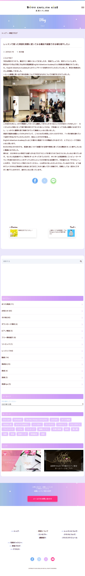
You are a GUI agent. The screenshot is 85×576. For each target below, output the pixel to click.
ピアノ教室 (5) (7, 331)
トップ (4, 33)
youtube (54, 420)
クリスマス (49, 424)
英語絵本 (34, 434)
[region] (22, 203)
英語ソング (22, 434)
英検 (5, 434)
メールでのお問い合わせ (45, 499)
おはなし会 (7, 424)
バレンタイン (75, 424)
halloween (18, 420)
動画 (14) (5, 357)
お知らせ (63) (7, 311)
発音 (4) (5, 371)
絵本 (66, 429)
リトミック (30, 429)
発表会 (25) (6, 364)
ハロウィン (62, 424)
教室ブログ (13, 33)
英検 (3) (5, 377)
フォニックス (8, 429)
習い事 (75, 429)
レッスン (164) (7, 351)
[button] (82, 7)
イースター (37, 424)
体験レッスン (44, 429)
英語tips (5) (6, 384)
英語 (12, 434)
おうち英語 (66, 420)
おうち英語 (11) (8, 304)
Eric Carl (6, 420)
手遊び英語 (57, 429)
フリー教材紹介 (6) (9, 337)
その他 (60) (6, 317)
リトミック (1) (7, 344)
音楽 (43, 434)
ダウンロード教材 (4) (10, 324)
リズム (19, 429)
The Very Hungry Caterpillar (36, 420)
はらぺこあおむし (22, 424)
